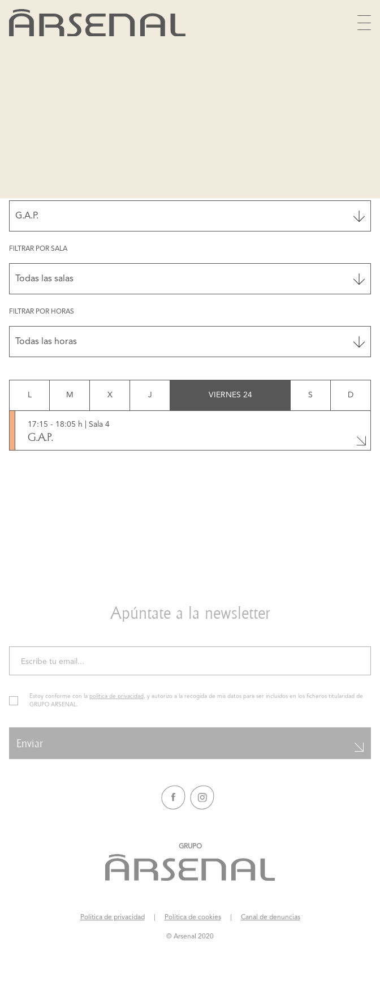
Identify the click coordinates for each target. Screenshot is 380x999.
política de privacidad (116, 705)
